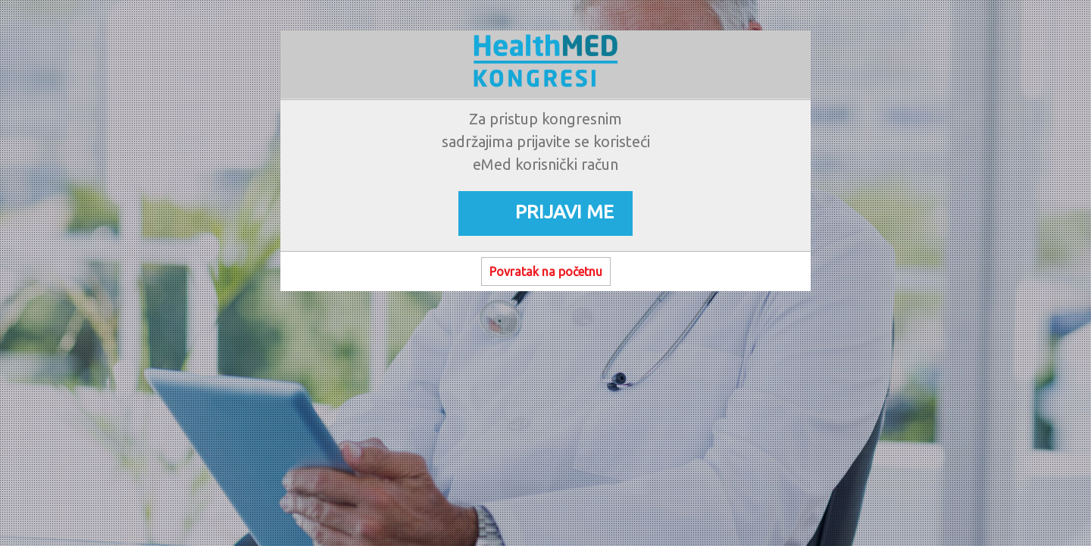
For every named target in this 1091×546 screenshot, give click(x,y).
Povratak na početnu (545, 271)
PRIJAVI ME (564, 211)
